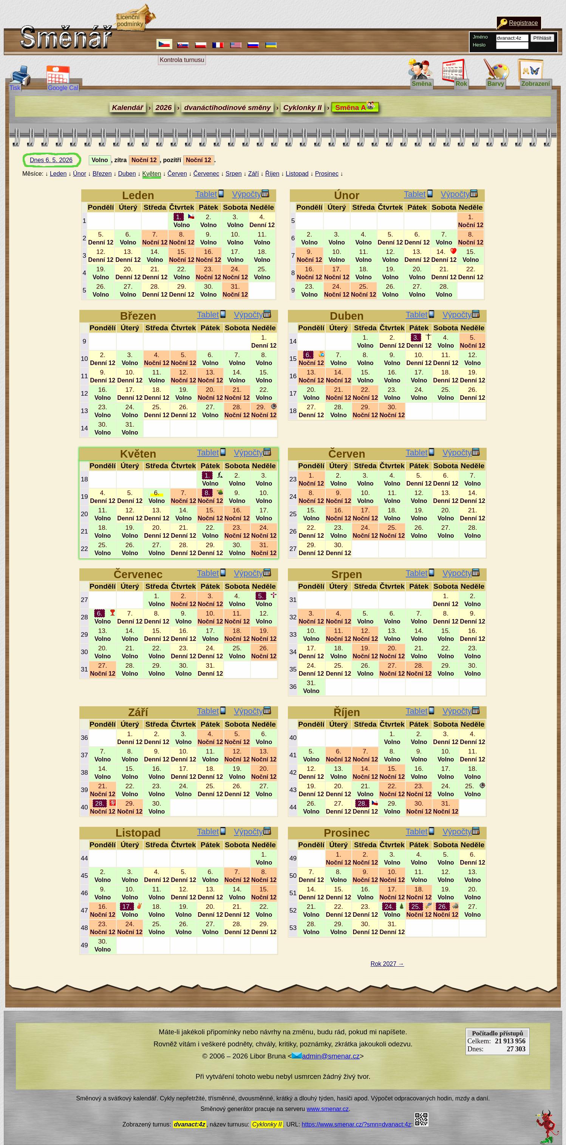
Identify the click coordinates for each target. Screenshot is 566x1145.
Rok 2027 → (387, 964)
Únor (79, 173)
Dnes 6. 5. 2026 (58, 162)
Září (253, 173)
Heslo (479, 45)
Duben (127, 173)
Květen (151, 173)
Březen (102, 173)
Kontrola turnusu (182, 60)
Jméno (480, 37)
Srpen (234, 173)
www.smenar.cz (328, 1109)
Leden (58, 173)
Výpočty (250, 194)
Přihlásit (542, 38)
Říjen (272, 173)
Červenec (206, 173)
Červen (177, 173)
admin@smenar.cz (326, 1056)
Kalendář (127, 107)
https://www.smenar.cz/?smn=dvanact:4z (356, 1124)
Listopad (297, 173)
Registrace (523, 23)
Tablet (210, 194)
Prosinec (327, 173)
